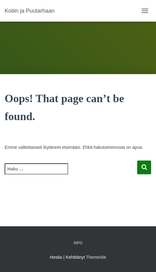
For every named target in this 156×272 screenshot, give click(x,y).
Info (78, 243)
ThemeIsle (96, 257)
